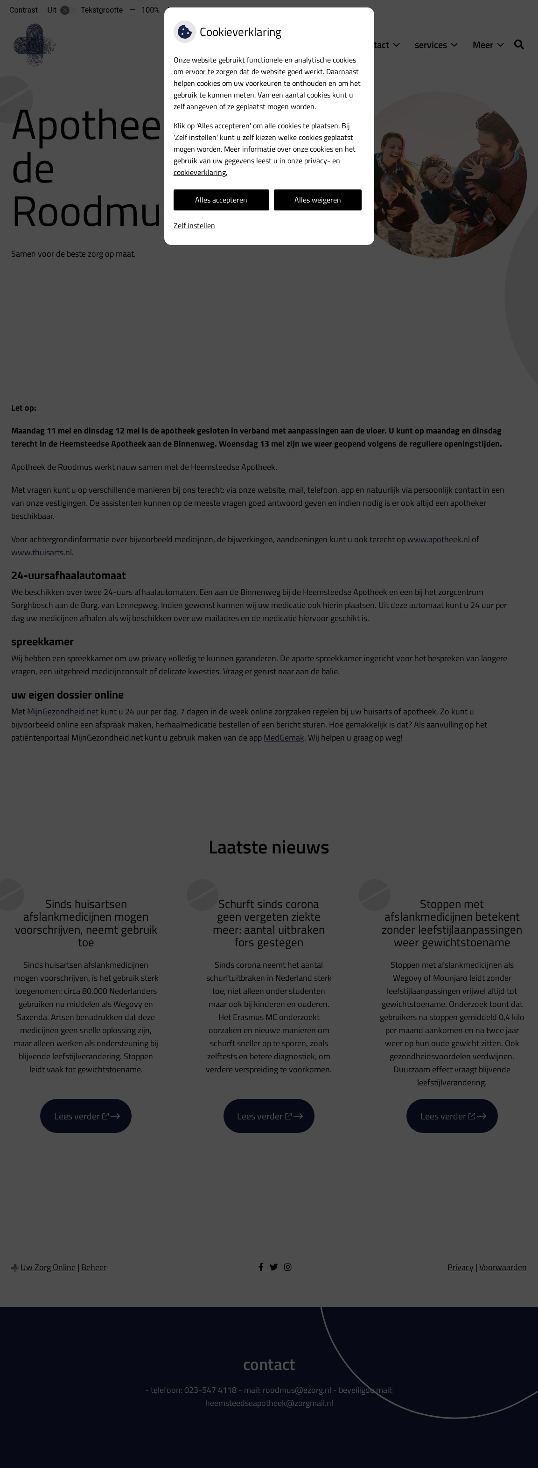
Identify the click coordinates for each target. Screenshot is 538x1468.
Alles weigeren (317, 199)
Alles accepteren (221, 199)
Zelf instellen (194, 225)
